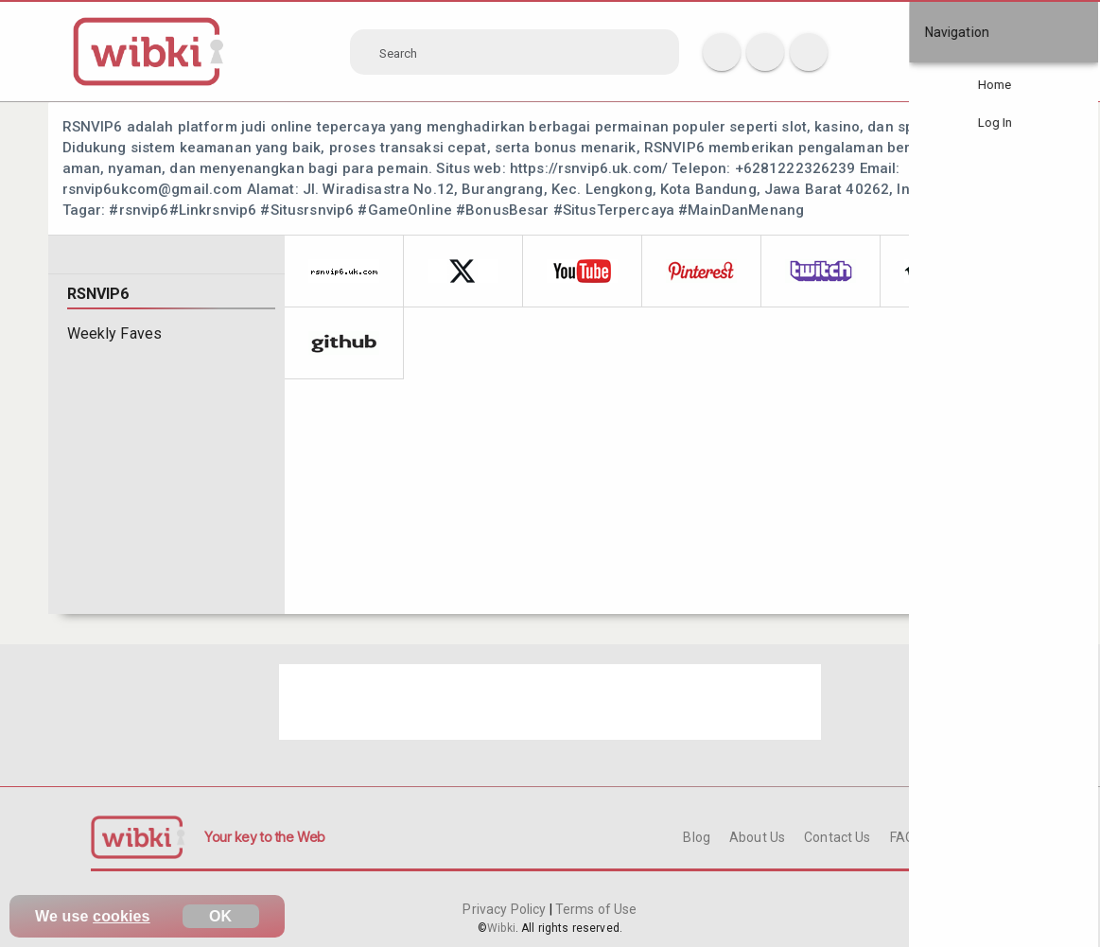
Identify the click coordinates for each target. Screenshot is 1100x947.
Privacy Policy (506, 909)
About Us (757, 837)
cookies (121, 916)
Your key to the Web (264, 837)
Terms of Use (594, 909)
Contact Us (837, 837)
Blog (696, 837)
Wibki (501, 928)
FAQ (902, 837)
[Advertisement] (550, 702)
